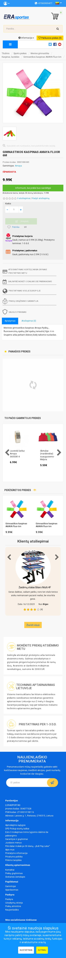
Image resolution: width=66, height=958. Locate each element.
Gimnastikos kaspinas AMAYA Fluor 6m (42, 57)
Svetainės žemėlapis (15, 877)
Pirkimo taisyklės (13, 860)
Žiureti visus (33, 625)
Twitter (51, 44)
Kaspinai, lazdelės (10, 57)
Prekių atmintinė (13, 906)
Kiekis (8, 203)
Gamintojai (10, 886)
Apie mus (9, 849)
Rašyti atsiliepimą (40, 198)
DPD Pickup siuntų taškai (17, 828)
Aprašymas (10, 321)
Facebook (55, 44)
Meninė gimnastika (40, 53)
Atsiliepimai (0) (28, 321)
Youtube (60, 44)
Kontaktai (9, 870)
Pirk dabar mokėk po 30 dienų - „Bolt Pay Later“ (27, 846)
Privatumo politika (14, 856)
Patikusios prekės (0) (50, 38)
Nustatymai (26, 950)
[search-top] (57, 28)
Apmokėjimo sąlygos (15, 825)
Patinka (13, 227)
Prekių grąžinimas (14, 873)
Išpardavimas (11, 890)
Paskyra (9, 899)
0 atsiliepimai (23, 198)
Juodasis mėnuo (13, 842)
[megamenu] (10, 44)
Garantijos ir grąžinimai (16, 839)
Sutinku (42, 950)
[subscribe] (52, 782)
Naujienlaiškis (12, 910)
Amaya (18, 166)
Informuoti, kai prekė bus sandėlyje (33, 188)
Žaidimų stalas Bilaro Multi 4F (35, 587)
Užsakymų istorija (14, 903)
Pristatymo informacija (16, 853)
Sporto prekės (20, 53)
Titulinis (6, 53)
